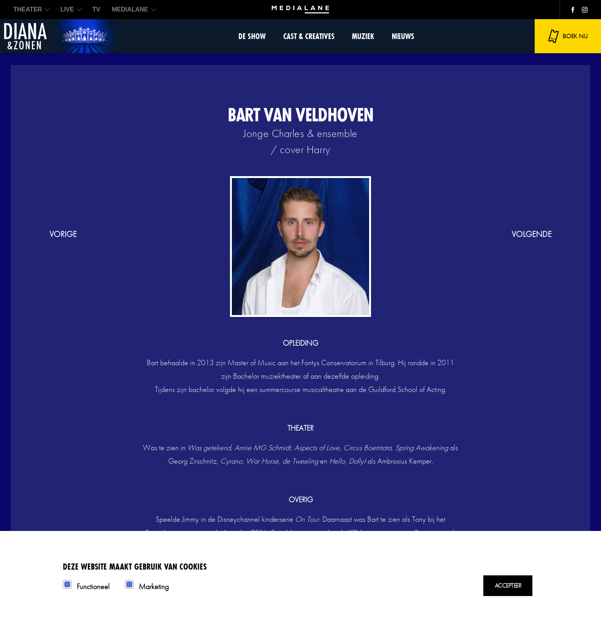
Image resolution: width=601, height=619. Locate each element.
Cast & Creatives (309, 36)
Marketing (154, 586)
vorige (63, 234)
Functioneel (93, 586)
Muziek (363, 36)
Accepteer (508, 585)
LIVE (67, 9)
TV (96, 9)
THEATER (27, 9)
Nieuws (403, 36)
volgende (532, 234)
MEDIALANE (130, 9)
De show (252, 36)
